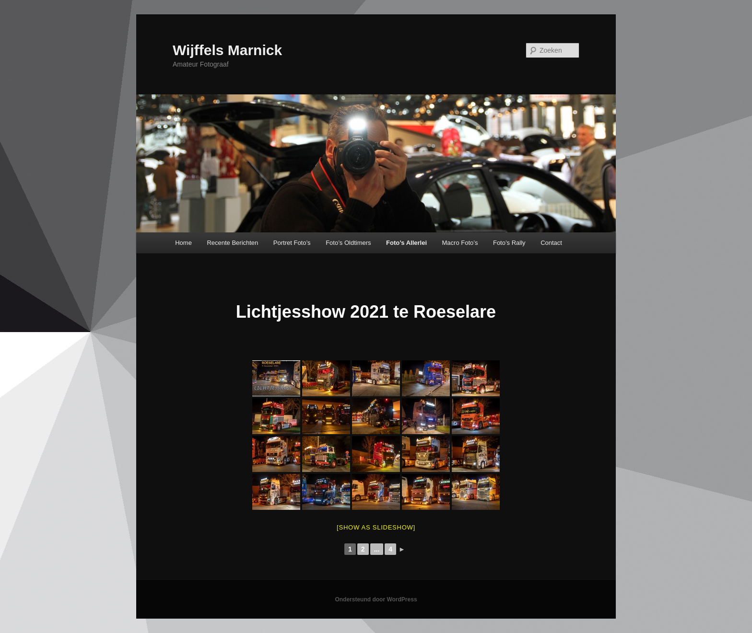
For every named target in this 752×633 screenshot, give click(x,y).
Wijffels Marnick (227, 50)
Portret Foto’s (292, 242)
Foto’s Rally (509, 242)
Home (183, 242)
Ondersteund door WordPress (376, 599)
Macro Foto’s (460, 242)
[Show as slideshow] (376, 527)
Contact (551, 242)
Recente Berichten (232, 242)
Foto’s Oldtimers (348, 242)
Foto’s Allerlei (406, 242)
